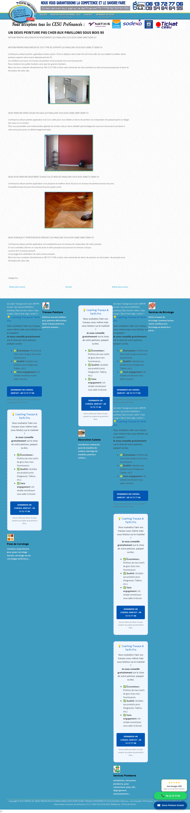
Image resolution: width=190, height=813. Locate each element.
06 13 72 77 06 (170, 796)
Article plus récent (17, 286)
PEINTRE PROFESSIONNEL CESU (66, 16)
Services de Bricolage (161, 312)
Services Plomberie (124, 775)
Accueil (69, 286)
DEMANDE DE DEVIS (105, 16)
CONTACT (88, 14)
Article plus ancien (120, 286)
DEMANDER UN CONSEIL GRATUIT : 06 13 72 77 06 (22, 391)
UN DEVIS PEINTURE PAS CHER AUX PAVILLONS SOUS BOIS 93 (56, 32)
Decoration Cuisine (89, 440)
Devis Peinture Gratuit (170, 805)
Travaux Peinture (52, 312)
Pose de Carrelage (18, 544)
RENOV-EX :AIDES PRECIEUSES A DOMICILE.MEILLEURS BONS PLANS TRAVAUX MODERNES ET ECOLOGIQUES (72, 800)
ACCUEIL (44, 14)
